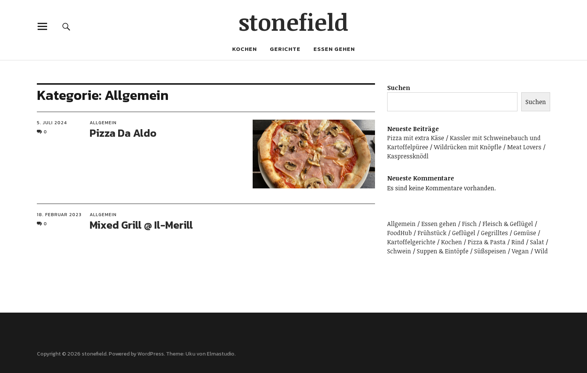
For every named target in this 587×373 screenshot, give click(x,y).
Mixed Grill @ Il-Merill (141, 225)
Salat (537, 242)
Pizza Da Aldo (123, 133)
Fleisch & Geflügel (508, 224)
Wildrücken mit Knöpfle (468, 147)
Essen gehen (334, 48)
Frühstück (432, 233)
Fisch (469, 224)
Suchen (398, 88)
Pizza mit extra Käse (415, 138)
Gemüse (525, 233)
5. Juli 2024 (52, 122)
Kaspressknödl (408, 156)
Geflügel (463, 233)
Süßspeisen (490, 251)
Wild (541, 251)
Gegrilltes (494, 233)
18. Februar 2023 (59, 214)
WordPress (151, 354)
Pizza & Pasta (487, 242)
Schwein (399, 251)
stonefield (293, 21)
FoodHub (399, 233)
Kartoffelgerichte (411, 242)
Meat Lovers (524, 147)
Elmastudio (220, 354)
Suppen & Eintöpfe (442, 251)
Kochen (244, 48)
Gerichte (285, 48)
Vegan (520, 251)
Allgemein (103, 122)
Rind (517, 242)
